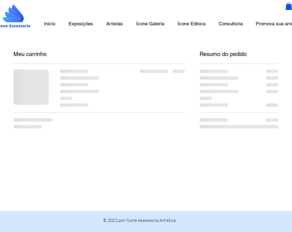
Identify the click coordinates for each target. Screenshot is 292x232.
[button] (289, 6)
